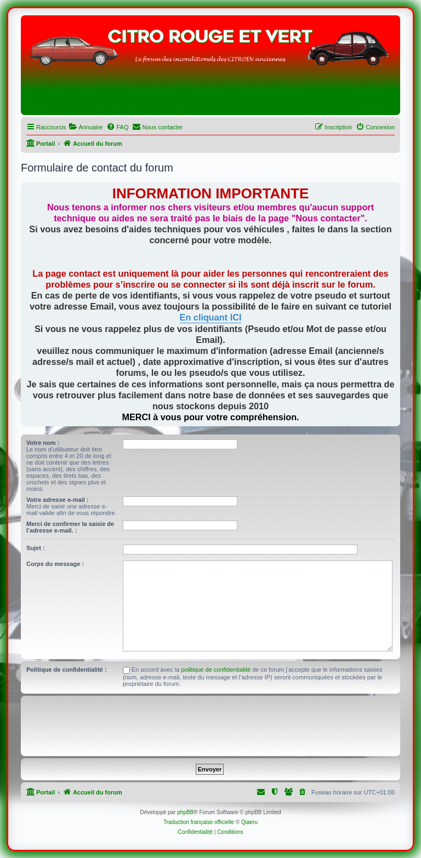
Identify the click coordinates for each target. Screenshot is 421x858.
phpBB (185, 812)
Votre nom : (42, 442)
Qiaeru (249, 822)
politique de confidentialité (216, 669)
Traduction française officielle (198, 822)
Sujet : (35, 548)
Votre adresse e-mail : (57, 499)
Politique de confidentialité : (66, 669)
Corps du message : (55, 563)
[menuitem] (86, 127)
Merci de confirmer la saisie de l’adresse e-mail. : (70, 527)
